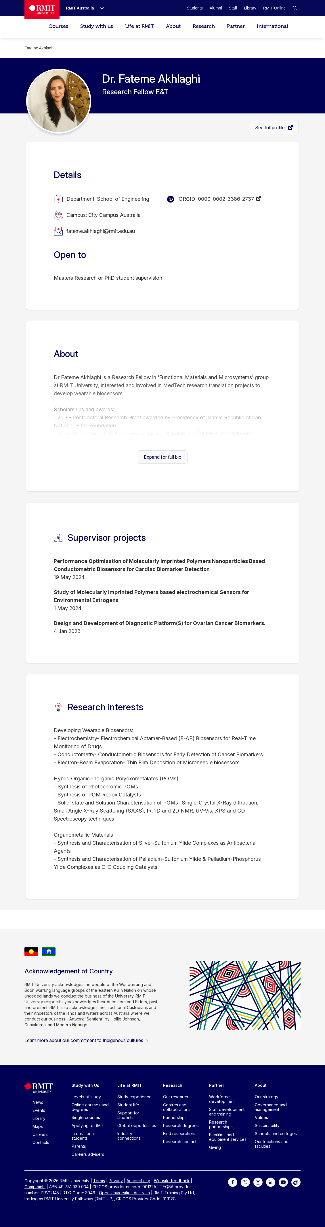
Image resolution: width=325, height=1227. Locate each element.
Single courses (86, 1117)
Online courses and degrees (90, 1107)
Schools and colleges (276, 1133)
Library (38, 1118)
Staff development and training (226, 1111)
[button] (295, 8)
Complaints (34, 1186)
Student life (128, 1104)
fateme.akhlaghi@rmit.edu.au (100, 231)
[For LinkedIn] (270, 1181)
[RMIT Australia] (80, 8)
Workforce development (222, 1099)
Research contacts (180, 1141)
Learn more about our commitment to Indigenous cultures (86, 1040)
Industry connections (129, 1136)
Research (204, 26)
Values (261, 1117)
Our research (175, 1096)
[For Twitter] (245, 1181)
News (37, 1102)
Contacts (40, 1142)
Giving (215, 1147)
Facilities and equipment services (227, 1137)
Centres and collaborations (176, 1107)
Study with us (96, 26)
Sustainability (267, 1125)
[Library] (250, 8)
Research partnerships (221, 1124)
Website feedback (172, 1180)
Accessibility (138, 1180)
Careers (40, 1134)
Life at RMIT (139, 26)
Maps (37, 1126)
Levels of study (86, 1096)
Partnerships (175, 1117)
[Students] (194, 8)
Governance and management (271, 1107)
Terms (99, 1180)
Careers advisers (88, 1154)
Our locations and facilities (271, 1144)
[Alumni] (216, 8)
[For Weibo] (296, 1181)
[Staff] (233, 8)
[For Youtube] (283, 1181)
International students (83, 1136)
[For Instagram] (258, 1181)
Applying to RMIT (88, 1125)
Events (38, 1110)
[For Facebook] (232, 1181)
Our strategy (266, 1096)
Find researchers (179, 1133)
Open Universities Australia (124, 1192)
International (272, 26)
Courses (58, 26)
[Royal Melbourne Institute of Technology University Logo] (42, 9)
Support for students (128, 1115)
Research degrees (181, 1125)
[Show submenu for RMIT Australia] (100, 8)
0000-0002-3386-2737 (226, 199)
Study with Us (85, 1085)
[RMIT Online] (274, 8)
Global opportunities (136, 1125)
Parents (79, 1146)
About (173, 26)
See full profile (270, 127)
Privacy (116, 1180)
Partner (236, 26)
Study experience (134, 1096)
